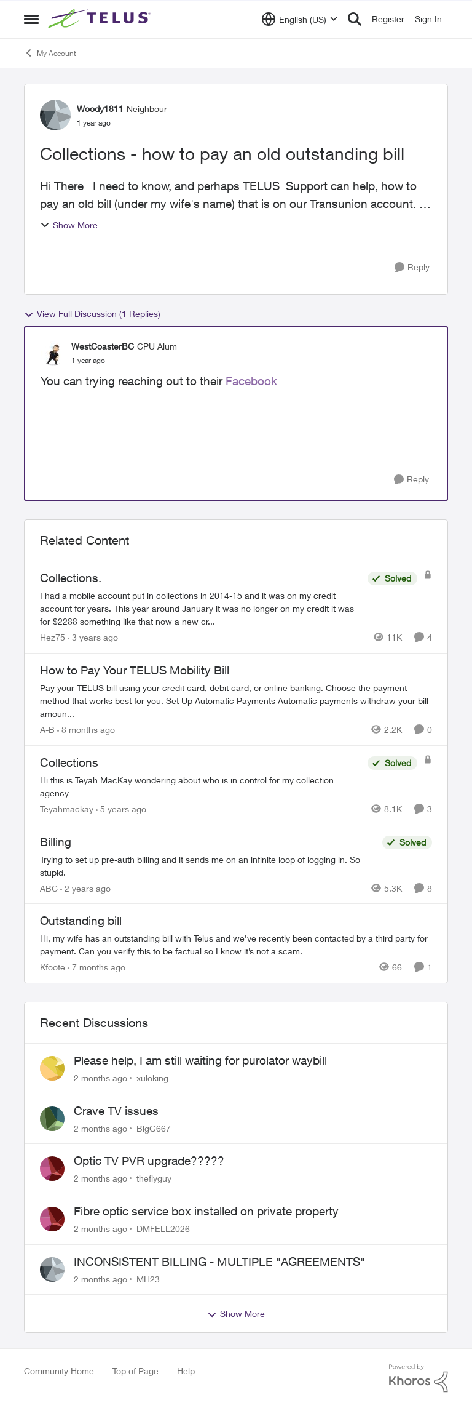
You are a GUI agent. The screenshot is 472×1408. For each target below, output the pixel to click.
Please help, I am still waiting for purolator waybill (200, 1060)
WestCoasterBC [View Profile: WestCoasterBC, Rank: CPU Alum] (102, 346)
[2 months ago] (100, 1077)
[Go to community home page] (101, 19)
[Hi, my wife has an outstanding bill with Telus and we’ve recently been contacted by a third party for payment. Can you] (236, 945)
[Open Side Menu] (31, 19)
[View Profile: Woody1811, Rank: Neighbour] (55, 115)
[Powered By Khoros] (418, 1378)
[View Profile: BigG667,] (52, 1118)
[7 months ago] (96, 967)
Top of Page (135, 1371)
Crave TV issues (116, 1111)
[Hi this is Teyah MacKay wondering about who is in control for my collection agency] (200, 786)
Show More (69, 225)
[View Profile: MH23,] (52, 1269)
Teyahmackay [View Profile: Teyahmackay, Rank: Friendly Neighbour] (66, 809)
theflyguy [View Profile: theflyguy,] (153, 1178)
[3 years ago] (93, 637)
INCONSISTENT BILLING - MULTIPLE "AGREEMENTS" (219, 1261)
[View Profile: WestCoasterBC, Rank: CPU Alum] (53, 353)
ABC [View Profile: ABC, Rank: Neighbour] (49, 887)
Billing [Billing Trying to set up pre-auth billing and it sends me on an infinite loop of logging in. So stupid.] (55, 842)
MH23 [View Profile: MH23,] (148, 1278)
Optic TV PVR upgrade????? (149, 1160)
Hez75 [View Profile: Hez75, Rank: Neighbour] (52, 637)
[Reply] (412, 267)
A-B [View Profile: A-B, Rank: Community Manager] (47, 729)
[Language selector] (299, 19)
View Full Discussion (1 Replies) (92, 313)
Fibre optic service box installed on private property (206, 1211)
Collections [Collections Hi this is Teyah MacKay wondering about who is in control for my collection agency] (69, 762)
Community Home (59, 1371)
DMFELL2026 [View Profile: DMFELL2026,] (163, 1228)
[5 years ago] (121, 808)
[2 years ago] (85, 887)
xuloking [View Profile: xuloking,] (152, 1078)
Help (186, 1371)
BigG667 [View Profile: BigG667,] (153, 1127)
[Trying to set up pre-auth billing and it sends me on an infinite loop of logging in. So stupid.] (208, 865)
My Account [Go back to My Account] (50, 53)
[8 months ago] (86, 729)
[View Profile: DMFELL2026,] (52, 1219)
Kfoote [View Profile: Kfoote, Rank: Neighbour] (52, 967)
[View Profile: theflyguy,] (52, 1168)
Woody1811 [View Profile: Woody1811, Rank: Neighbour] (100, 108)
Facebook (251, 381)
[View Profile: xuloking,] (52, 1068)
